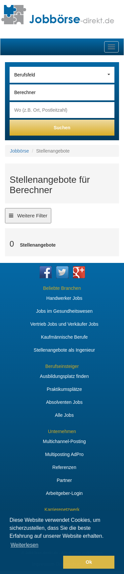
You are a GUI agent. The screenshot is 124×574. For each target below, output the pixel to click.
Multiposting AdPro (64, 454)
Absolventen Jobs (64, 402)
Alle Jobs (64, 415)
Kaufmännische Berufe (64, 337)
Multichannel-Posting (64, 441)
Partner (64, 480)
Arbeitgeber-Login (64, 493)
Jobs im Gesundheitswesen (64, 311)
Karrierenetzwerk (62, 509)
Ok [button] (89, 562)
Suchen (62, 127)
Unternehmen (62, 431)
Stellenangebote (38, 245)
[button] (35, 562)
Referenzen (64, 467)
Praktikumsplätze (64, 389)
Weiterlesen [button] (24, 545)
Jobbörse (19, 151)
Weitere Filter (28, 217)
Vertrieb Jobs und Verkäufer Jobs (64, 324)
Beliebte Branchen (62, 288)
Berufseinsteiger (62, 366)
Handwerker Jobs (64, 298)
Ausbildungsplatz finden (64, 376)
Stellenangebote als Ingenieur (64, 350)
